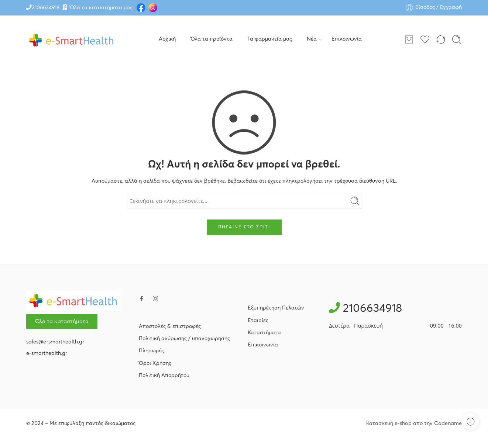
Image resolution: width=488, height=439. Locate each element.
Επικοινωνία (346, 39)
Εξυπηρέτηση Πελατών (276, 308)
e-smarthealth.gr (46, 353)
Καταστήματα (264, 332)
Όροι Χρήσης (155, 363)
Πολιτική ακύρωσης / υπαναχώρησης (184, 338)
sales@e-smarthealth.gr (55, 342)
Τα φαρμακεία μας (269, 39)
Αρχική (167, 39)
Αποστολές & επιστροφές (170, 326)
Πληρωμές (151, 350)
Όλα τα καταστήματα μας (101, 7)
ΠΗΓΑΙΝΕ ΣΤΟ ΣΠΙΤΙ (244, 227)
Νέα (312, 39)
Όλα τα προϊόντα (211, 39)
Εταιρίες (258, 320)
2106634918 (45, 7)
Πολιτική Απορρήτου (164, 375)
